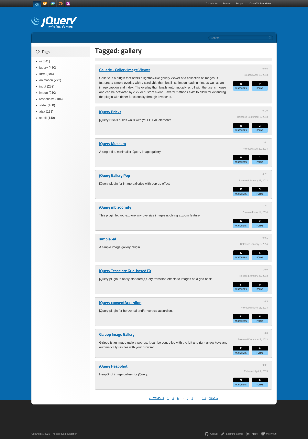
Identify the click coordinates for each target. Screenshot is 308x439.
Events (226, 3)
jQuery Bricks (110, 112)
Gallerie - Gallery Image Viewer (124, 70)
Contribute (211, 3)
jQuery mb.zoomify (115, 207)
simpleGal (107, 239)
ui (40, 61)
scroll (43, 118)
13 (204, 398)
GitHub (211, 434)
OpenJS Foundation (260, 3)
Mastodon (269, 433)
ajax (42, 111)
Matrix (252, 434)
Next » (213, 398)
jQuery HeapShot (113, 366)
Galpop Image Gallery (117, 334)
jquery (43, 67)
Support (240, 3)
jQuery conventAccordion (120, 302)
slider (43, 105)
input (42, 86)
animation (46, 80)
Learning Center (232, 434)
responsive (46, 99)
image (43, 92)
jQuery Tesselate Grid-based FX (125, 271)
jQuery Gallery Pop (114, 175)
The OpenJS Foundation (64, 434)
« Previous (156, 398)
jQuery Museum (112, 143)
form (42, 74)
